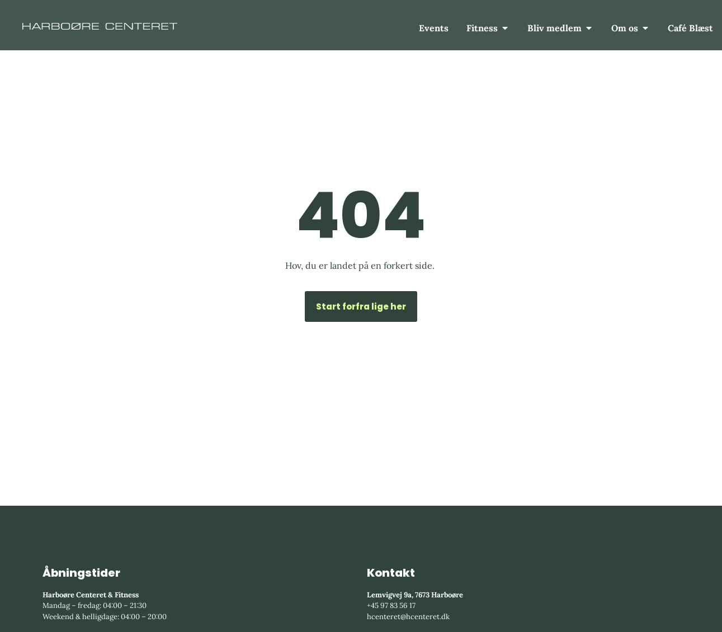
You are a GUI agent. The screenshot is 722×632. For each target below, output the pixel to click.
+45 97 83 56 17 (391, 605)
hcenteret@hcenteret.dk (408, 616)
